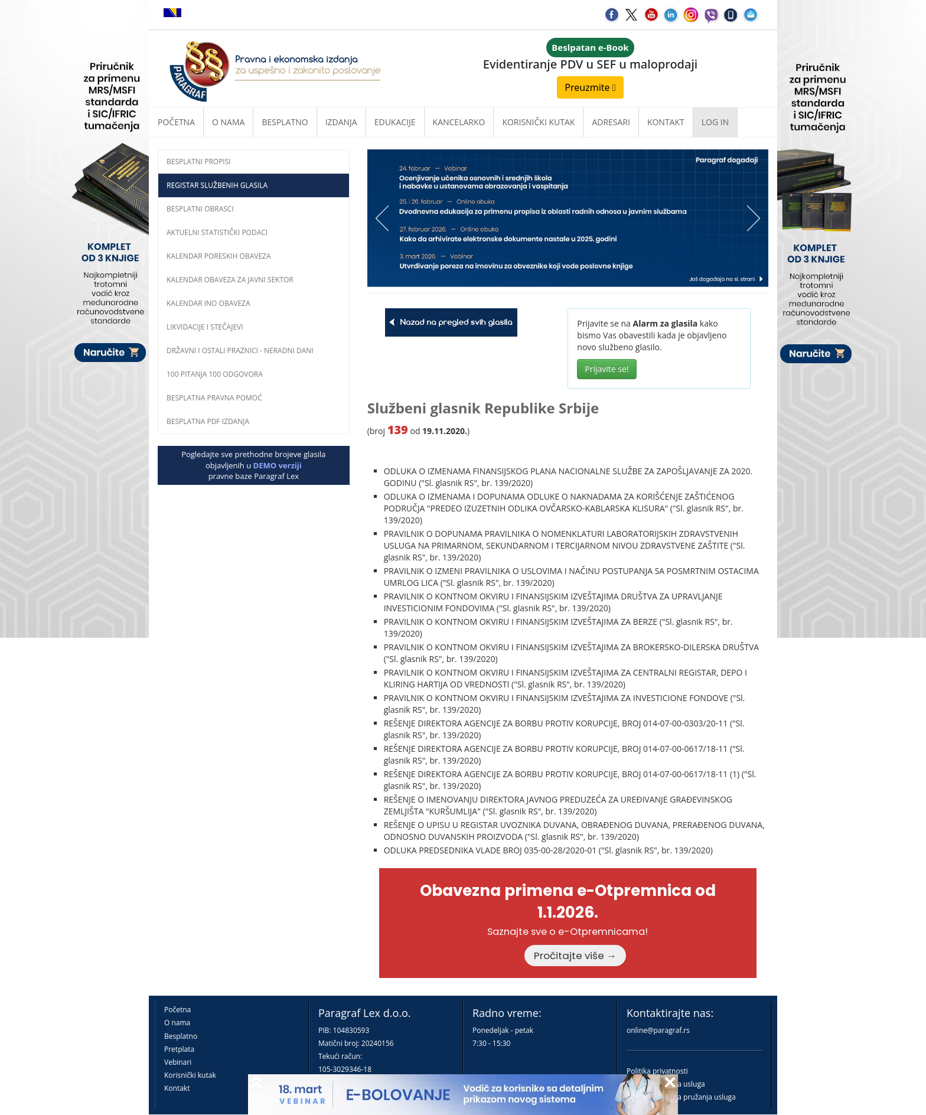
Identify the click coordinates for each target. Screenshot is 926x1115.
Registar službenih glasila (217, 185)
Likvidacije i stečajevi (205, 327)
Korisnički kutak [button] (538, 122)
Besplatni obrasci (200, 209)
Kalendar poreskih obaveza (219, 256)
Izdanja (341, 122)
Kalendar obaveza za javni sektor (230, 280)
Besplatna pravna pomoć (214, 398)
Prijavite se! (606, 368)
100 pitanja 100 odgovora (215, 374)
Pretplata (179, 1049)
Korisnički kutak (190, 1075)
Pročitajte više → (575, 955)
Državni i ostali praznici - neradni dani (240, 350)
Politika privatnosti (657, 1071)
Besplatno (285, 122)
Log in (715, 122)
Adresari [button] (611, 122)
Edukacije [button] (395, 122)
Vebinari (177, 1062)
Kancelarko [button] (459, 122)
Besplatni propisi (199, 162)
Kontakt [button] (665, 122)
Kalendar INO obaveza (208, 303)
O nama (228, 122)
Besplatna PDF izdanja (208, 421)
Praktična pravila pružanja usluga (681, 1097)
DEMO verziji (277, 465)
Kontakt (177, 1088)
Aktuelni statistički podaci (217, 232)
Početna (176, 122)
